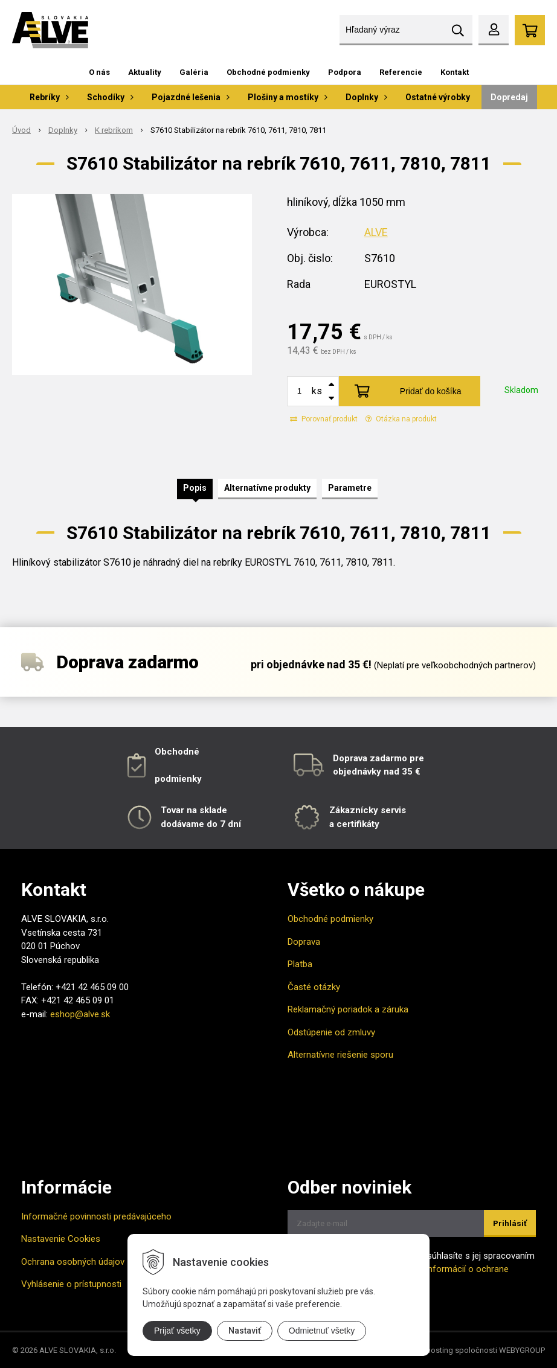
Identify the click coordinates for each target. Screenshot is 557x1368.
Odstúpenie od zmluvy (331, 1032)
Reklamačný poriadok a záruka (348, 1009)
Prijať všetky (177, 1330)
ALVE (376, 232)
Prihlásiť (510, 1223)
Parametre (350, 488)
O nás (99, 72)
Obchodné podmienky (268, 72)
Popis (195, 488)
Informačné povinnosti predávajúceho (96, 1216)
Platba (300, 964)
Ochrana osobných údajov (72, 1261)
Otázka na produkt (401, 419)
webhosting (432, 1350)
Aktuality (144, 72)
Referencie (400, 72)
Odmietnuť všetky (322, 1330)
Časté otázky (314, 987)
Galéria (193, 72)
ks (317, 391)
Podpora (344, 72)
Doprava (304, 941)
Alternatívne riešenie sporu (340, 1054)
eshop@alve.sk (80, 1014)
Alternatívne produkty (267, 488)
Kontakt (454, 72)
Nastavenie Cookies (60, 1238)
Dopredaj (509, 97)
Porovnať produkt (324, 419)
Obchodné (177, 751)
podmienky (178, 778)
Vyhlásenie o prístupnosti (71, 1284)
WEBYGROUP (522, 1350)
